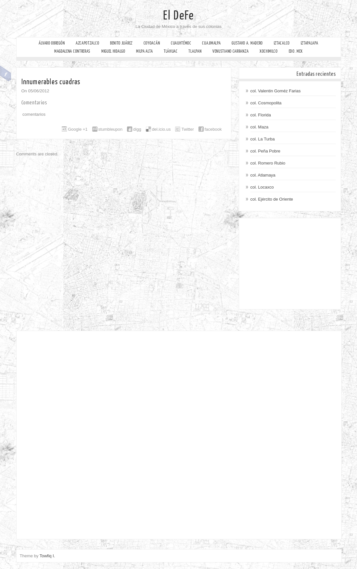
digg (137, 129)
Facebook (5, 73)
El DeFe (178, 15)
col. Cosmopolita (266, 102)
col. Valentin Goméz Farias (275, 90)
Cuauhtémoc (181, 43)
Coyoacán (152, 43)
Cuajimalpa (211, 43)
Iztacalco (282, 43)
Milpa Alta (144, 51)
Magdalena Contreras (72, 51)
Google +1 (77, 129)
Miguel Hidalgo (113, 51)
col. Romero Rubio (268, 163)
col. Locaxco (262, 187)
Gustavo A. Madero (247, 43)
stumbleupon (110, 129)
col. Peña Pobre (265, 151)
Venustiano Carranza (230, 51)
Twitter (187, 129)
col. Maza (259, 127)
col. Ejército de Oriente (271, 199)
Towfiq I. (47, 555)
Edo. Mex (296, 51)
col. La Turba (262, 139)
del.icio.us (161, 129)
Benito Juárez (121, 43)
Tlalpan (194, 51)
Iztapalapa (309, 43)
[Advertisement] (290, 263)
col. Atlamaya (262, 175)
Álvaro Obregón (52, 43)
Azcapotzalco (87, 43)
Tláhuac (171, 51)
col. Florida (260, 114)
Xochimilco (269, 51)
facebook (213, 129)
